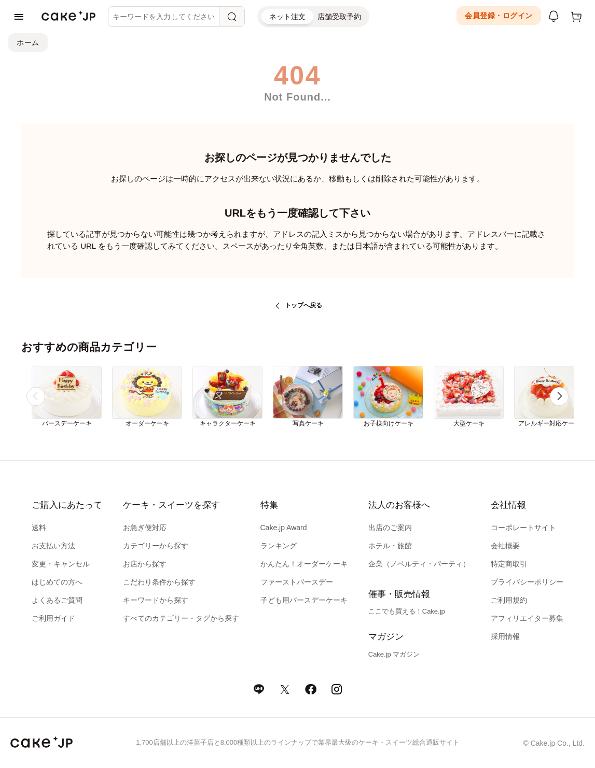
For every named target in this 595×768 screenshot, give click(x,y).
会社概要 (505, 546)
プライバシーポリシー (527, 582)
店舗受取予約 (339, 16)
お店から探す (145, 564)
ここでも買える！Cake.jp (406, 611)
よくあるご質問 (57, 600)
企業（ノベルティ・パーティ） (419, 564)
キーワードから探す (155, 600)
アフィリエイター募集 (527, 618)
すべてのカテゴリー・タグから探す (181, 618)
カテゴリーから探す (155, 546)
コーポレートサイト (523, 527)
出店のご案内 (390, 527)
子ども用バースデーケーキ (304, 600)
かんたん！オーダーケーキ (304, 564)
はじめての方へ (57, 582)
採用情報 (505, 636)
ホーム (28, 42)
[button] (559, 396)
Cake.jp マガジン (394, 654)
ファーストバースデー (296, 582)
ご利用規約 (509, 600)
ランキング (278, 546)
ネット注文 (287, 16)
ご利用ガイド (53, 618)
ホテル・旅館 (390, 546)
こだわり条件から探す (159, 582)
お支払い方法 (53, 546)
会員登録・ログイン (499, 15)
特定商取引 (509, 564)
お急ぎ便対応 (145, 527)
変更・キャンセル (61, 564)
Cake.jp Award (283, 527)
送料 (39, 527)
